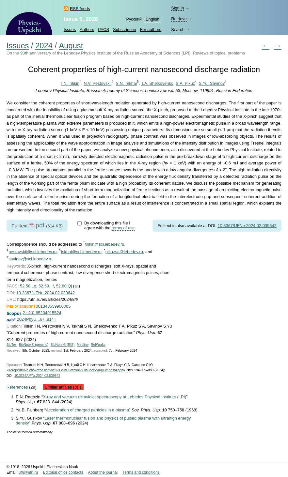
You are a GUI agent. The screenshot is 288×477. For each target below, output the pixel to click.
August (71, 45)
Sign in (177, 8)
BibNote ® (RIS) (63, 344)
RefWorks (98, 344)
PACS (103, 29)
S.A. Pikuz (185, 83)
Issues (70, 29)
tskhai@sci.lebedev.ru (81, 251)
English (152, 19)
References (17, 387)
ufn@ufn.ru (28, 472)
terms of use (123, 227)
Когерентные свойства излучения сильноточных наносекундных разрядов (65, 370)
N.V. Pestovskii (97, 83)
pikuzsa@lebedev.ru (124, 251)
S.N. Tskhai (126, 83)
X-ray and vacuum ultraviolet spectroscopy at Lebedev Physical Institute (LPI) (114, 396)
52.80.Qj (64, 286)
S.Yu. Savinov (212, 83)
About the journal (103, 472)
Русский (134, 19)
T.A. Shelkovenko (157, 83)
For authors (150, 29)
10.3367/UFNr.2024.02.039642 (37, 375)
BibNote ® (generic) (33, 344)
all (76, 286)
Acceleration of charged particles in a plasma (87, 410)
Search (177, 29)
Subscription (124, 29)
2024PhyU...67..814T (36, 319)
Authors (87, 29)
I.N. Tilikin (70, 83)
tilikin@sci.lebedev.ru (104, 244)
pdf (40, 225)
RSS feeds (80, 8)
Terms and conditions (140, 472)
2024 (44, 45)
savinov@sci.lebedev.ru (30, 258)
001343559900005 (53, 306)
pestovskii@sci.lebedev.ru (32, 251)
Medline (82, 344)
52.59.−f (46, 286)
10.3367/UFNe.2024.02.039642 (246, 225)
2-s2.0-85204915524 (42, 312)
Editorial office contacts (63, 472)
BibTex (12, 344)
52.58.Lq (28, 286)
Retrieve (179, 18)
